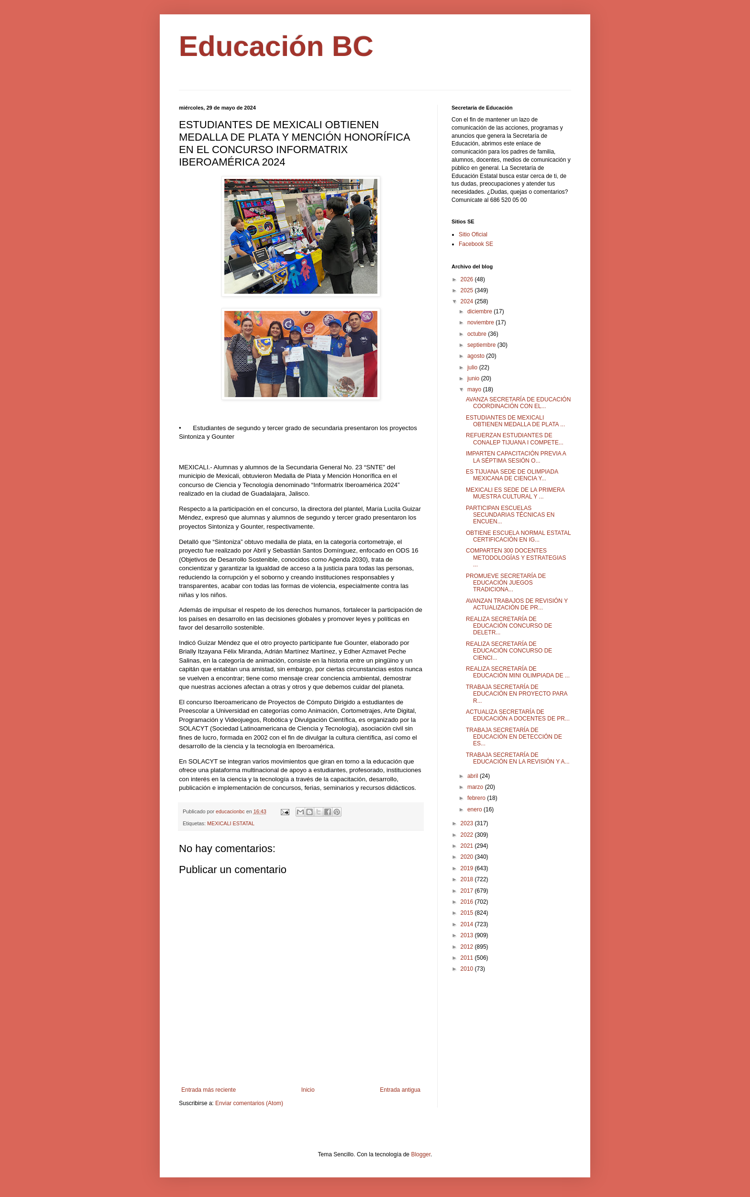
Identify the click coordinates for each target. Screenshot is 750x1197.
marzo (476, 787)
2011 (468, 957)
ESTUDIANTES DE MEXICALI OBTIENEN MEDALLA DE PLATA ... (515, 421)
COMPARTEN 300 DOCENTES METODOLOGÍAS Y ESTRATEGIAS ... (516, 557)
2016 (468, 901)
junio (474, 378)
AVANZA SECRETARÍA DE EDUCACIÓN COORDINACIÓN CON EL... (518, 403)
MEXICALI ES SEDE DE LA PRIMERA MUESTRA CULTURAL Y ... (515, 493)
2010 (468, 968)
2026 (468, 279)
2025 (468, 290)
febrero (477, 798)
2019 (468, 868)
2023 (468, 823)
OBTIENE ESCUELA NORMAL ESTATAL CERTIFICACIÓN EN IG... (518, 536)
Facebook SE (476, 244)
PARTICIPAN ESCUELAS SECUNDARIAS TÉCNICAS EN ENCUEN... (510, 515)
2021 (468, 845)
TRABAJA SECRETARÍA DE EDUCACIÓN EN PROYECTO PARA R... (516, 694)
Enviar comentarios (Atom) (249, 1103)
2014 (468, 924)
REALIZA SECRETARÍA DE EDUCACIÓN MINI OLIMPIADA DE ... (518, 672)
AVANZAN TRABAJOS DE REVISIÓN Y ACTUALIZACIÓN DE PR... (517, 604)
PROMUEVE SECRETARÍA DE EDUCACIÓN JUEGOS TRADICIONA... (506, 583)
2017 (468, 890)
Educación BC (276, 46)
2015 (468, 912)
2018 (468, 879)
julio (473, 367)
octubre (477, 334)
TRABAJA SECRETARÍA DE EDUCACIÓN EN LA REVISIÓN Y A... (518, 758)
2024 (468, 301)
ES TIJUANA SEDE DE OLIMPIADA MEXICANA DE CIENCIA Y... (512, 475)
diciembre (480, 311)
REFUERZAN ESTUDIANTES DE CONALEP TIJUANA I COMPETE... (514, 438)
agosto (476, 356)
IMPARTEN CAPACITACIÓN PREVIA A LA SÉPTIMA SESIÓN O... (516, 457)
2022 (468, 834)
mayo (475, 389)
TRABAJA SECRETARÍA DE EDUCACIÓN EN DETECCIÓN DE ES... (514, 737)
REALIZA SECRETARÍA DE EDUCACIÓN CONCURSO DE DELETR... (509, 626)
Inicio (308, 1089)
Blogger (420, 1154)
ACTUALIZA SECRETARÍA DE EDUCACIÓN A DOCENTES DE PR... (518, 715)
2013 (468, 935)
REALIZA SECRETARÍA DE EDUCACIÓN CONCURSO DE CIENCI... (509, 651)
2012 (468, 946)
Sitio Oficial (473, 234)
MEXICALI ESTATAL (230, 823)
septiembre (482, 345)
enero (475, 809)
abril (473, 776)
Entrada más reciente (208, 1089)
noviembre (481, 322)
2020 (468, 856)
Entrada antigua (400, 1089)
